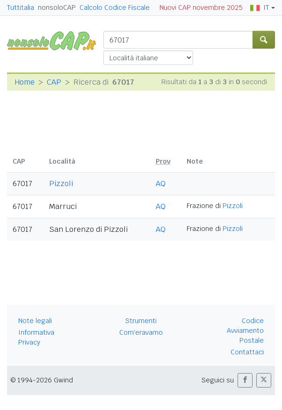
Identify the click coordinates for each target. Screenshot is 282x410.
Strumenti (141, 320)
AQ (161, 183)
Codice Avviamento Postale (245, 330)
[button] (245, 380)
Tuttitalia (20, 7)
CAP (54, 82)
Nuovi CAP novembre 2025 (201, 7)
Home (24, 82)
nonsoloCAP (57, 7)
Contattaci (247, 352)
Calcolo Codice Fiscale (115, 7)
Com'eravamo (141, 332)
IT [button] (259, 7)
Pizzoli (61, 183)
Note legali (35, 320)
